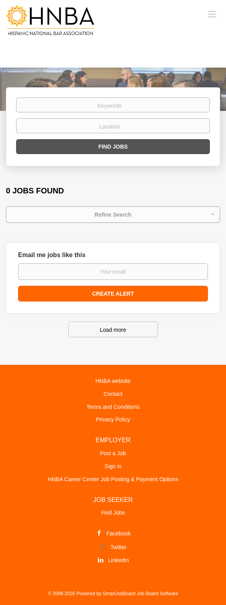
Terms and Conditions (113, 407)
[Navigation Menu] (212, 14)
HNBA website (113, 381)
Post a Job (113, 453)
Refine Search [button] (113, 214)
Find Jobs (113, 146)
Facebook (118, 533)
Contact (112, 394)
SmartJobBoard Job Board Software (140, 593)
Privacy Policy (113, 419)
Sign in (113, 466)
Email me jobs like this (52, 255)
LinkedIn (118, 560)
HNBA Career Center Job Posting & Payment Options (113, 479)
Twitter (118, 547)
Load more (113, 330)
